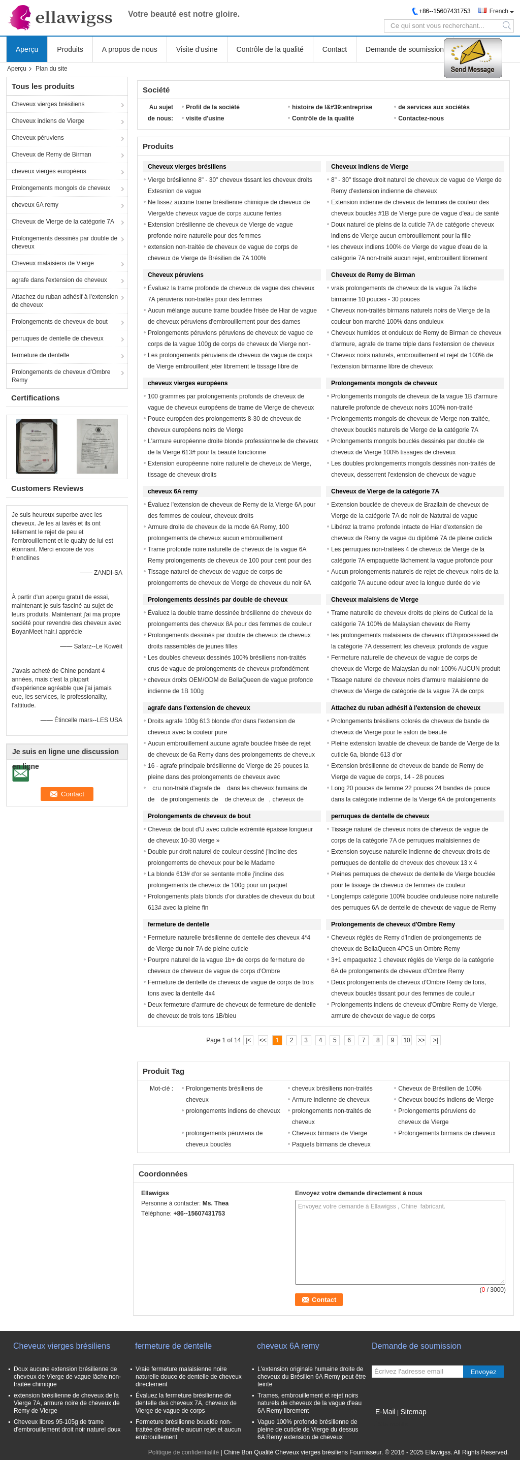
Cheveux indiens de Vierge (48, 121)
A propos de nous (129, 49)
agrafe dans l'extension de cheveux (59, 280)
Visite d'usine (197, 49)
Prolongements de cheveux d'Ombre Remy (61, 376)
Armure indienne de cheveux (331, 1099)
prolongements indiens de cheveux (233, 1110)
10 (406, 1040)
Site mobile (390, 1424)
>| (435, 1040)
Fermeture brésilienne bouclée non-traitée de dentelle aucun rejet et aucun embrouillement (188, 1429)
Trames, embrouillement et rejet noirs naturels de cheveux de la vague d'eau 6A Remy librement (309, 1403)
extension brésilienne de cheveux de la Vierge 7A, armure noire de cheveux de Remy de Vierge (67, 1403)
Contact (334, 49)
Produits (70, 49)
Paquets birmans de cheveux (331, 1144)
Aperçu (27, 49)
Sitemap (413, 1412)
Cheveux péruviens (38, 137)
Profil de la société (213, 107)
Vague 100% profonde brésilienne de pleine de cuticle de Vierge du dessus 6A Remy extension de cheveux (308, 1429)
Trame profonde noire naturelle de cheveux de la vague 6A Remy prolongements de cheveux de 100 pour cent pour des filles (229, 560)
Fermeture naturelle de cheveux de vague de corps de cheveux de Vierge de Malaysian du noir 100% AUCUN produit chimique (415, 669)
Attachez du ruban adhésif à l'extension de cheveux (65, 300)
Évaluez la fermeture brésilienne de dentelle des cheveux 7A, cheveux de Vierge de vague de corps (186, 1403)
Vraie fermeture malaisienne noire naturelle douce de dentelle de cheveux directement (189, 1376)
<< (263, 1040)
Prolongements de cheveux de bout (60, 321)
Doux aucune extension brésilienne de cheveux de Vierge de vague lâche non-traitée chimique (67, 1376)
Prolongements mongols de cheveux (61, 188)
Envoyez (483, 1372)
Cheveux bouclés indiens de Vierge (446, 1099)
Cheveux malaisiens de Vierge (53, 263)
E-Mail (385, 1412)
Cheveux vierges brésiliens (48, 104)
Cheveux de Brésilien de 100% (439, 1088)
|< (248, 1040)
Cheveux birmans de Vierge (329, 1133)
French (499, 11)
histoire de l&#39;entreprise (332, 107)
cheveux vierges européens (49, 171)
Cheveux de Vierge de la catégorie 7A (63, 221)
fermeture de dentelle (40, 355)
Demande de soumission (405, 49)
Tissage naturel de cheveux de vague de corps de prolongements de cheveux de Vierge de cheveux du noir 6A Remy (229, 583)
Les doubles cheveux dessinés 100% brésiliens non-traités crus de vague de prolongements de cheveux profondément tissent (228, 669)
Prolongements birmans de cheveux (446, 1133)
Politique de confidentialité (183, 1452)
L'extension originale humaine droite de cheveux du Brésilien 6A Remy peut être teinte (311, 1376)
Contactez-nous (421, 118)
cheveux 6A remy (35, 204)
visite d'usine (205, 118)
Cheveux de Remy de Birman (51, 154)
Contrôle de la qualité (270, 49)
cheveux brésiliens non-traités (332, 1088)
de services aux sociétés (434, 107)
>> (421, 1040)
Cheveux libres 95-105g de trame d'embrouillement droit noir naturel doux (67, 1425)
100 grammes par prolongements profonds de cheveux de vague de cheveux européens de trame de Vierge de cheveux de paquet (231, 407)
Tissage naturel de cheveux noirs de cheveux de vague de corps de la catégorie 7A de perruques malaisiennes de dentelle (410, 840)
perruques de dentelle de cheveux (58, 338)
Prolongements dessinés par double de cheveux (64, 242)
